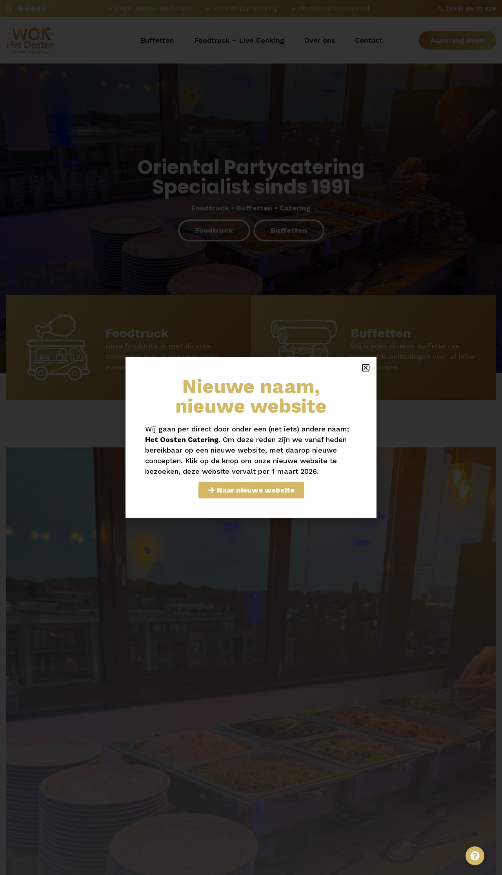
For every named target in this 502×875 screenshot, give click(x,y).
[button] (366, 368)
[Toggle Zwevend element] (475, 855)
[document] (251, 437)
